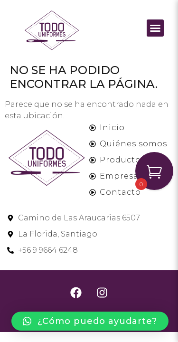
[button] (155, 28)
